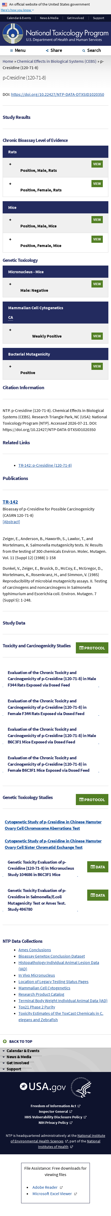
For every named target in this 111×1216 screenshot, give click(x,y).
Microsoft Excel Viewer (53, 1193)
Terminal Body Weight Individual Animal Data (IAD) (63, 1000)
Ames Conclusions (34, 949)
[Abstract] (11, 521)
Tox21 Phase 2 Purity (36, 1006)
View (97, 164)
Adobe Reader (45, 1187)
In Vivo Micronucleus (36, 975)
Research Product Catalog (41, 994)
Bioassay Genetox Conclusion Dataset (51, 956)
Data (98, 866)
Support (98, 18)
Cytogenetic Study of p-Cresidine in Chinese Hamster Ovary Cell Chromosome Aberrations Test (53, 825)
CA (10, 317)
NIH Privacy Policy (53, 1122)
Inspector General (53, 1111)
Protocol (92, 647)
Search (94, 50)
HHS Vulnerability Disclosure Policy (53, 1117)
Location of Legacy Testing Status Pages (53, 981)
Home (8, 61)
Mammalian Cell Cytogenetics (44, 987)
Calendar (19, 18)
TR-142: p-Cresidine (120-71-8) (45, 465)
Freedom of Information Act (53, 1105)
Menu (20, 50)
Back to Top (20, 1041)
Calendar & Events (23, 1050)
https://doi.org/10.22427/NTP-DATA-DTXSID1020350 (57, 94)
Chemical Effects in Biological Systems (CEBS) (56, 61)
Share (56, 50)
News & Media (49, 18)
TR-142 (10, 502)
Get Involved (75, 18)
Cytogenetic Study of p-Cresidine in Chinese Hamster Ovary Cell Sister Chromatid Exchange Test (53, 844)
